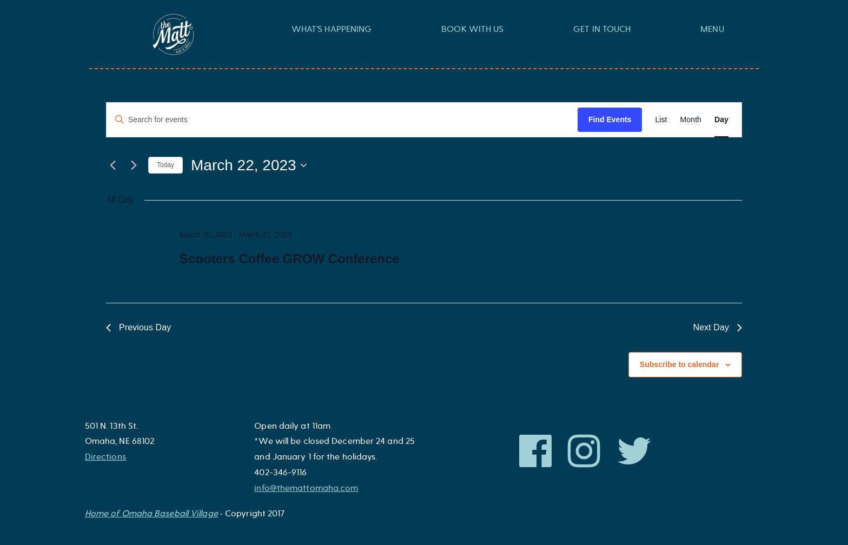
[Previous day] (112, 165)
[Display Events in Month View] (690, 120)
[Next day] (133, 165)
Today (165, 165)
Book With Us (472, 29)
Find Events (609, 119)
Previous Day (138, 327)
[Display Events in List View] (661, 120)
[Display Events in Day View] (721, 120)
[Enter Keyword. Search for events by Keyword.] (342, 120)
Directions (105, 456)
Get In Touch (602, 29)
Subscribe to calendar (679, 364)
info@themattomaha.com (306, 488)
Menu (712, 29)
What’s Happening (332, 29)
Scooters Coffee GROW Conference (290, 258)
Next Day (717, 327)
